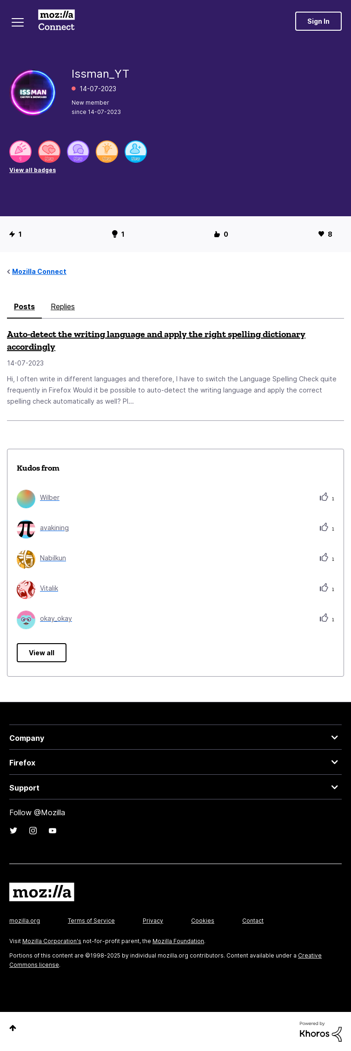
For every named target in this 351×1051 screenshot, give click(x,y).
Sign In (318, 21)
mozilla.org (24, 920)
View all (41, 653)
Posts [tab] (24, 306)
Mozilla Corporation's (51, 941)
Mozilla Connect (56, 21)
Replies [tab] (63, 306)
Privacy (153, 920)
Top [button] (13, 1028)
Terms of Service (91, 920)
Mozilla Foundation (178, 941)
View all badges (32, 169)
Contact (253, 920)
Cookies (202, 920)
